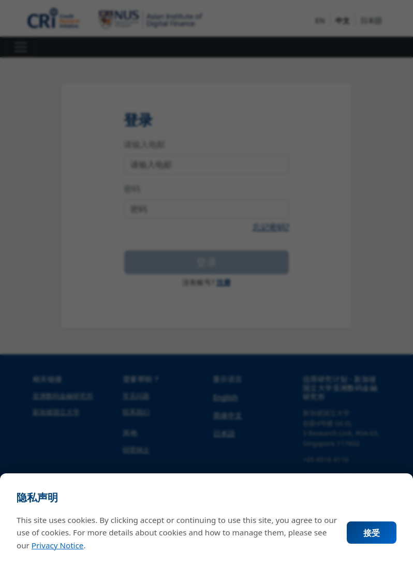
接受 (371, 533)
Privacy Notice (58, 545)
